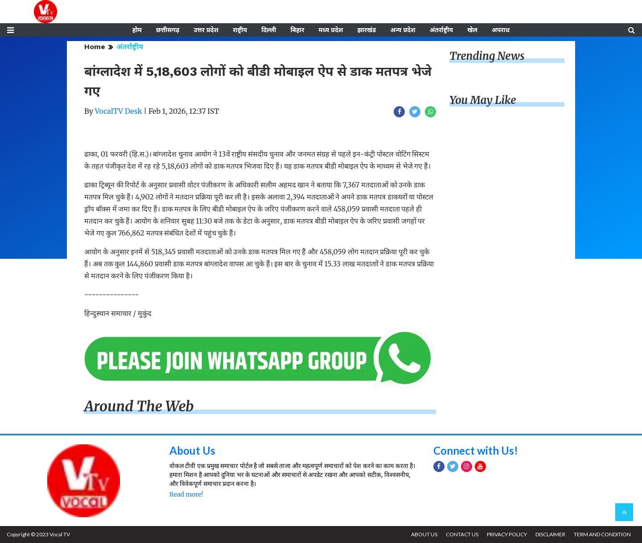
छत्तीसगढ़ (167, 29)
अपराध (501, 29)
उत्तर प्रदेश (205, 29)
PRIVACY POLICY (507, 534)
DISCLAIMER (550, 534)
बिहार (297, 29)
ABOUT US (424, 534)
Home (94, 46)
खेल (472, 29)
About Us (192, 450)
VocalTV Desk (118, 111)
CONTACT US (462, 534)
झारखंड (366, 29)
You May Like (482, 100)
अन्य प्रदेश (402, 29)
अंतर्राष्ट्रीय (441, 29)
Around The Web (139, 406)
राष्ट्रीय (240, 29)
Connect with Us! (475, 450)
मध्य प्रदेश (330, 29)
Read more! (186, 494)
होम (137, 29)
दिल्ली (268, 29)
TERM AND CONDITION (602, 534)
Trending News (486, 56)
